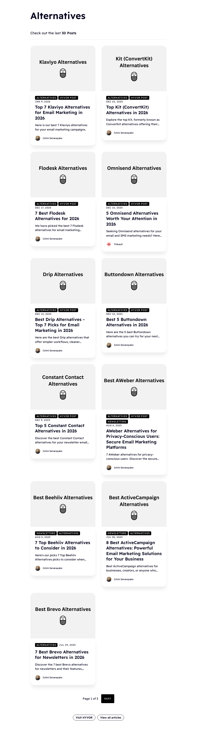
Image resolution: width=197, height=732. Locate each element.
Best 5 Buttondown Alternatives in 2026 (127, 322)
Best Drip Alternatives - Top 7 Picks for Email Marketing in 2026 (60, 325)
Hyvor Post (68, 97)
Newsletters (117, 421)
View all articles (110, 717)
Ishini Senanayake (52, 138)
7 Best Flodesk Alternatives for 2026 (57, 215)
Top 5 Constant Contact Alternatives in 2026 (59, 428)
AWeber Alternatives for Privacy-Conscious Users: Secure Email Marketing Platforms (132, 439)
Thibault (118, 244)
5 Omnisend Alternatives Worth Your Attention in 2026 (132, 218)
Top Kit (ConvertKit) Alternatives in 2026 (127, 109)
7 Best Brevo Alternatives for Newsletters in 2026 (61, 654)
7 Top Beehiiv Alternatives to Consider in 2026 (62, 545)
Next (107, 698)
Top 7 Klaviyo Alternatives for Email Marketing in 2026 (62, 112)
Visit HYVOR (84, 717)
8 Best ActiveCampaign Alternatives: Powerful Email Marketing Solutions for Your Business (134, 551)
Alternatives (46, 97)
